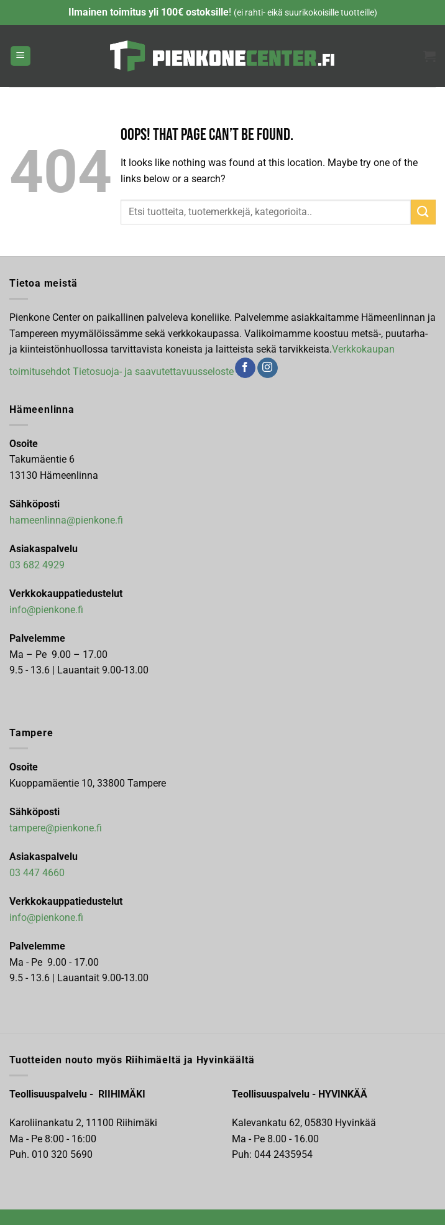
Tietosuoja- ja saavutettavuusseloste (153, 371)
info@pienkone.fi (46, 610)
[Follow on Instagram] (267, 368)
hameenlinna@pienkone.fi (66, 520)
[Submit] (423, 212)
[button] (20, 56)
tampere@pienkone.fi (55, 828)
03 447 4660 (37, 873)
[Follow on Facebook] (245, 368)
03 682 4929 (37, 565)
